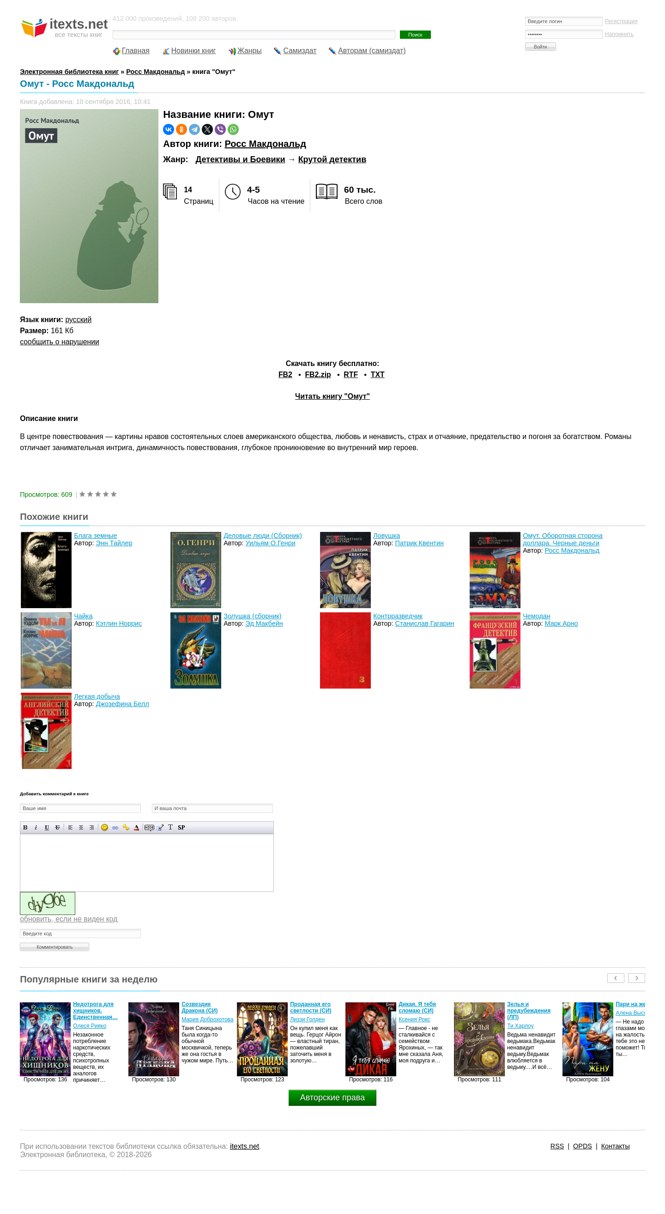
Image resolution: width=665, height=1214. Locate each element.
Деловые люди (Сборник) (263, 535)
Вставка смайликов (104, 827)
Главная (136, 51)
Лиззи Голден (307, 1019)
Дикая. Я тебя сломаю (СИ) (417, 1007)
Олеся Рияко (89, 1026)
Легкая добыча (97, 696)
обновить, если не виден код (68, 919)
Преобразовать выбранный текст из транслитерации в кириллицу (170, 827)
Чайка (83, 616)
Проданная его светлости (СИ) (310, 1007)
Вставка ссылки (115, 827)
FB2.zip (318, 374)
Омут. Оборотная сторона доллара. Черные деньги (562, 539)
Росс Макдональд (265, 144)
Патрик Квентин (419, 543)
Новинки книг (193, 51)
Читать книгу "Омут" (332, 396)
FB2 (285, 374)
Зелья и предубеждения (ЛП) (528, 1010)
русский (79, 319)
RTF (351, 374)
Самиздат (299, 51)
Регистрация (621, 21)
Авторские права (332, 1097)
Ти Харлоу (520, 1026)
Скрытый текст (149, 827)
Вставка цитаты (160, 827)
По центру (81, 827)
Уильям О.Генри (271, 543)
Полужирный (25, 827)
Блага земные (95, 535)
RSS (557, 1146)
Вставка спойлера (181, 827)
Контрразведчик (398, 616)
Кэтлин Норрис (119, 623)
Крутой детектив (332, 159)
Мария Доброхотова (207, 1019)
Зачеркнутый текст (57, 827)
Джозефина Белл (122, 704)
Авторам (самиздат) (371, 51)
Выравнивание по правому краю (91, 827)
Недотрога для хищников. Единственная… (95, 1010)
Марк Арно (561, 623)
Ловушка (386, 535)
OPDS (582, 1146)
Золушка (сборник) (252, 616)
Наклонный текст (36, 827)
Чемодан (536, 616)
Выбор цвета (136, 827)
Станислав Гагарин (424, 623)
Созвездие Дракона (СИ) (199, 1007)
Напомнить (619, 34)
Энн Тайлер (114, 543)
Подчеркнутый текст (47, 827)
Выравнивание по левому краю (70, 827)
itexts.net (244, 1146)
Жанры (249, 51)
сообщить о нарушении (59, 342)
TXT (378, 374)
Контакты (615, 1146)
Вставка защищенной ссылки (126, 827)
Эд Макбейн (264, 623)
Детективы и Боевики (240, 159)
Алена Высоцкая (637, 1013)
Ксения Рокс (414, 1019)
